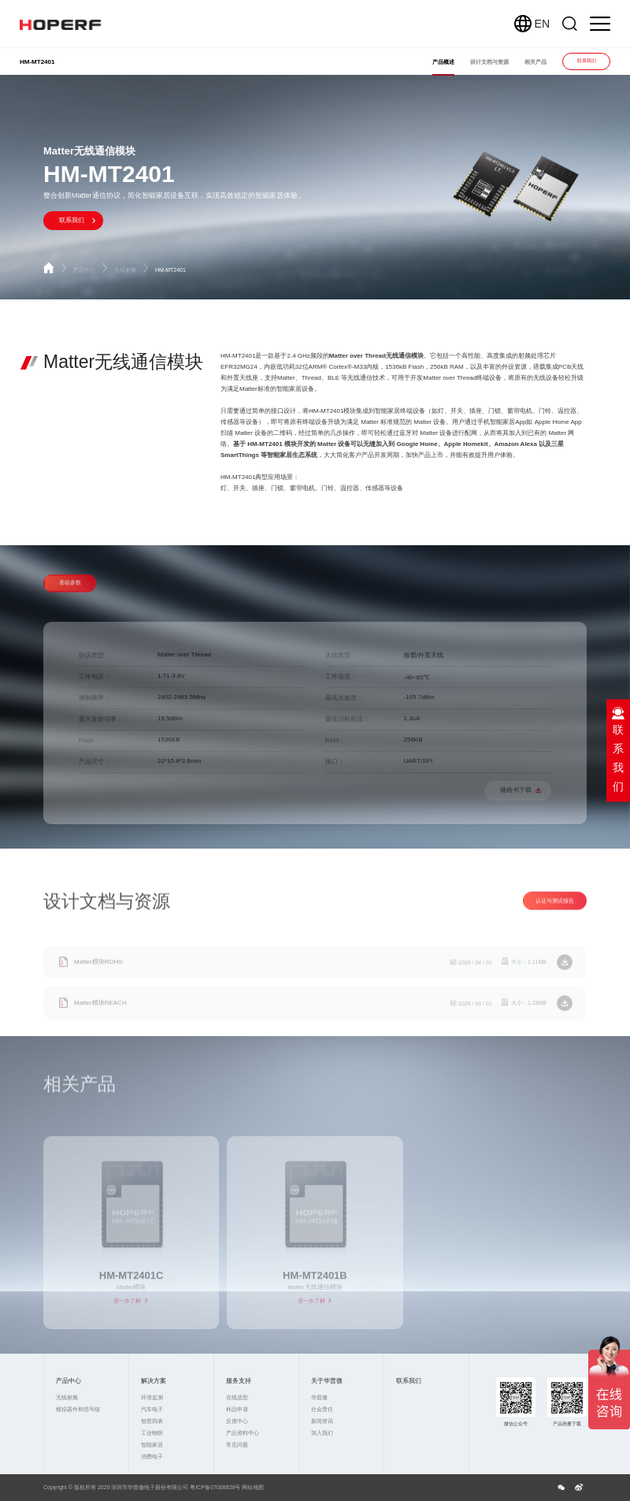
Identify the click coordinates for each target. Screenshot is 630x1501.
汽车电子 (152, 1409)
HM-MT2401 (170, 270)
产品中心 (91, 270)
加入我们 (322, 1433)
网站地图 (253, 1487)
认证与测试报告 (555, 915)
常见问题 (237, 1444)
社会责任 (322, 1409)
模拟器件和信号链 (78, 1409)
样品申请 (237, 1409)
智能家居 (152, 1444)
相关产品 (535, 62)
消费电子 (152, 1456)
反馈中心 (237, 1421)
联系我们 (586, 60)
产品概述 (443, 62)
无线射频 (132, 270)
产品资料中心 (242, 1433)
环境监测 (152, 1397)
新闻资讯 (322, 1421)
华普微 (319, 1397)
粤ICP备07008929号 (215, 1487)
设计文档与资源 (489, 62)
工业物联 (152, 1433)
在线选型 (237, 1397)
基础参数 (70, 597)
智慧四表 (152, 1421)
